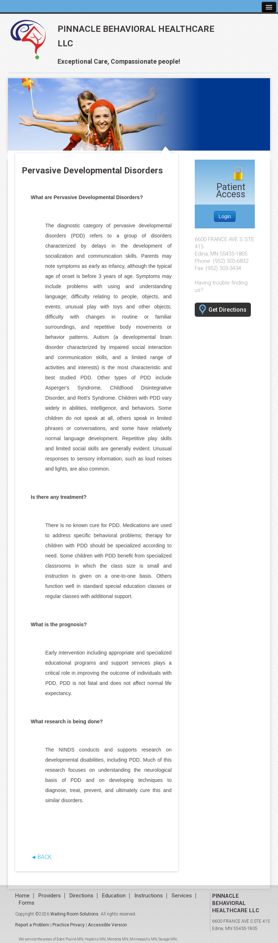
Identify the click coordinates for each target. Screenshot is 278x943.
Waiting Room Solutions (74, 914)
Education (114, 895)
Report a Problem (32, 924)
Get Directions (223, 310)
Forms (26, 903)
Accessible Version (107, 924)
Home (22, 895)
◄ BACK (41, 857)
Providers (49, 895)
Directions (81, 895)
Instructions (148, 895)
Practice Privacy (68, 924)
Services (182, 895)
